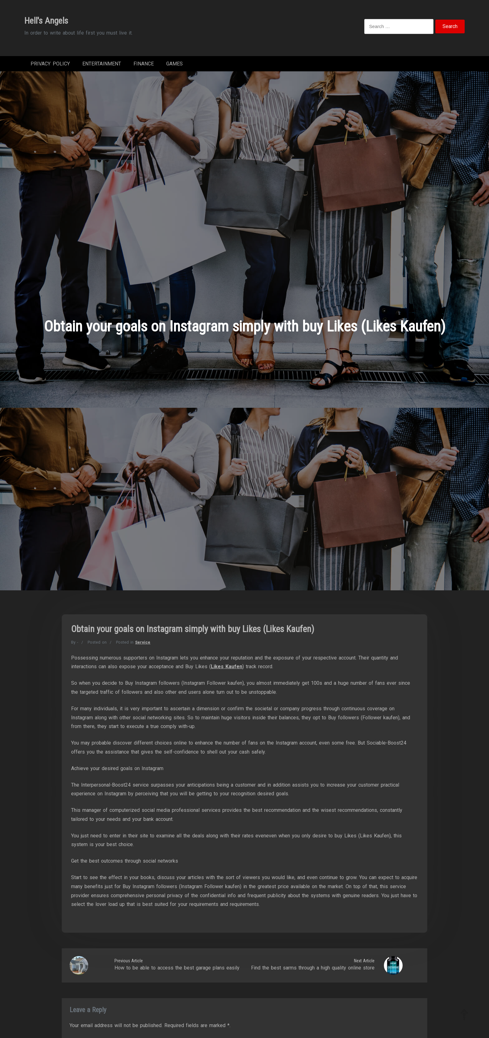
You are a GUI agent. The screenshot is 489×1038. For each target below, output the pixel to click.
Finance (143, 65)
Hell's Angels (46, 21)
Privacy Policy (50, 65)
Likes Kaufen (226, 670)
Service (142, 645)
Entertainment (101, 65)
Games (174, 65)
